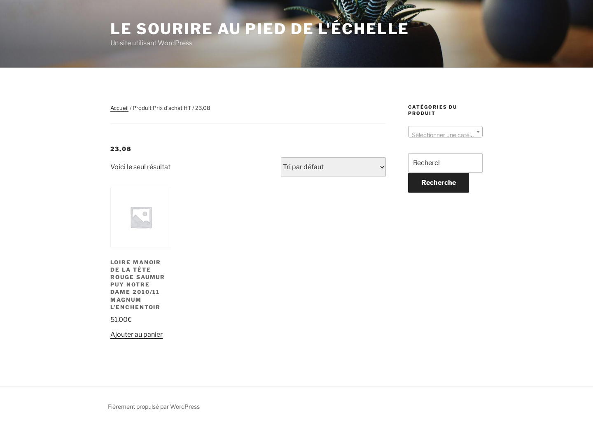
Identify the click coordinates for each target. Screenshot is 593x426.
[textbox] (445, 135)
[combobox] (445, 131)
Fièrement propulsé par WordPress (154, 406)
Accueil (119, 108)
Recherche (438, 182)
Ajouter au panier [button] (136, 334)
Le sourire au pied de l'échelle (259, 29)
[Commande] (333, 167)
